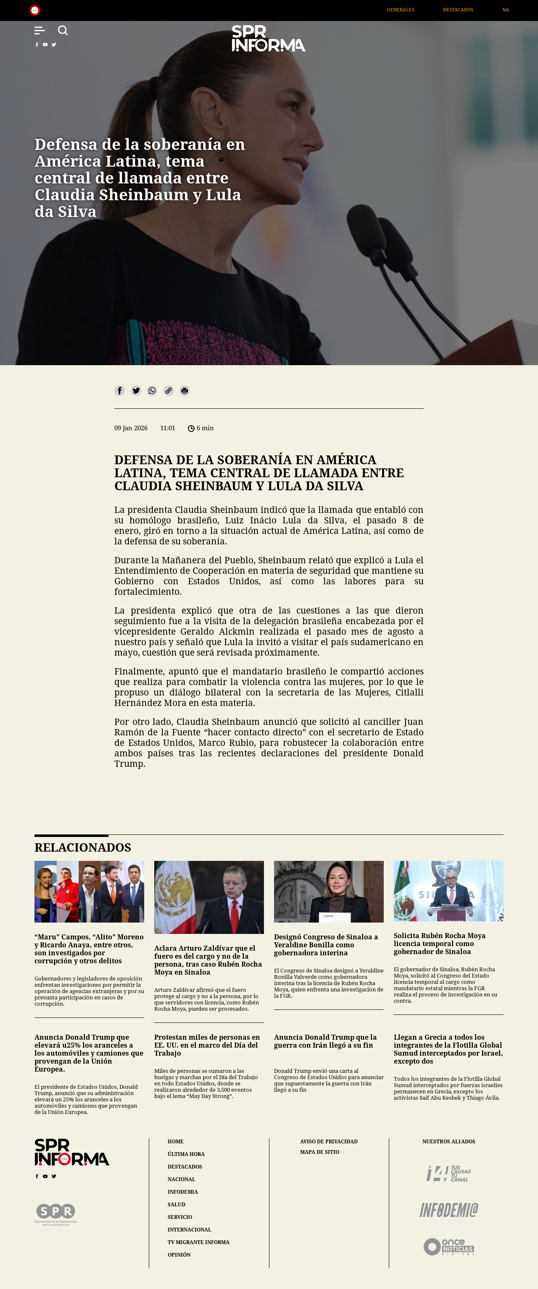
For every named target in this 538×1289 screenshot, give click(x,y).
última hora (186, 1154)
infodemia (183, 1191)
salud (176, 1204)
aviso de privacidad (329, 1141)
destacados (185, 1166)
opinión (179, 1254)
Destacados (472, 9)
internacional (189, 1229)
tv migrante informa (198, 1242)
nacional (181, 1179)
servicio (180, 1217)
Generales (414, 9)
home (176, 1141)
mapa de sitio (319, 1152)
